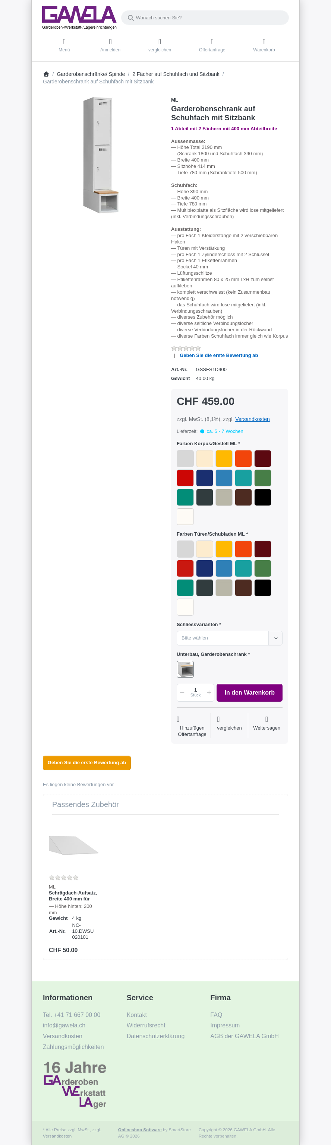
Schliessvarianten (197, 624)
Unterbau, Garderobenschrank (212, 654)
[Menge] (195, 693)
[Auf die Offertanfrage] (192, 726)
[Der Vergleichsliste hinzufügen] (229, 726)
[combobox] (205, 17)
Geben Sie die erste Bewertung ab (219, 355)
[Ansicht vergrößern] (101, 155)
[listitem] (101, 155)
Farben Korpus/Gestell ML (207, 443)
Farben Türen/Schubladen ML (211, 534)
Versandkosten (252, 419)
